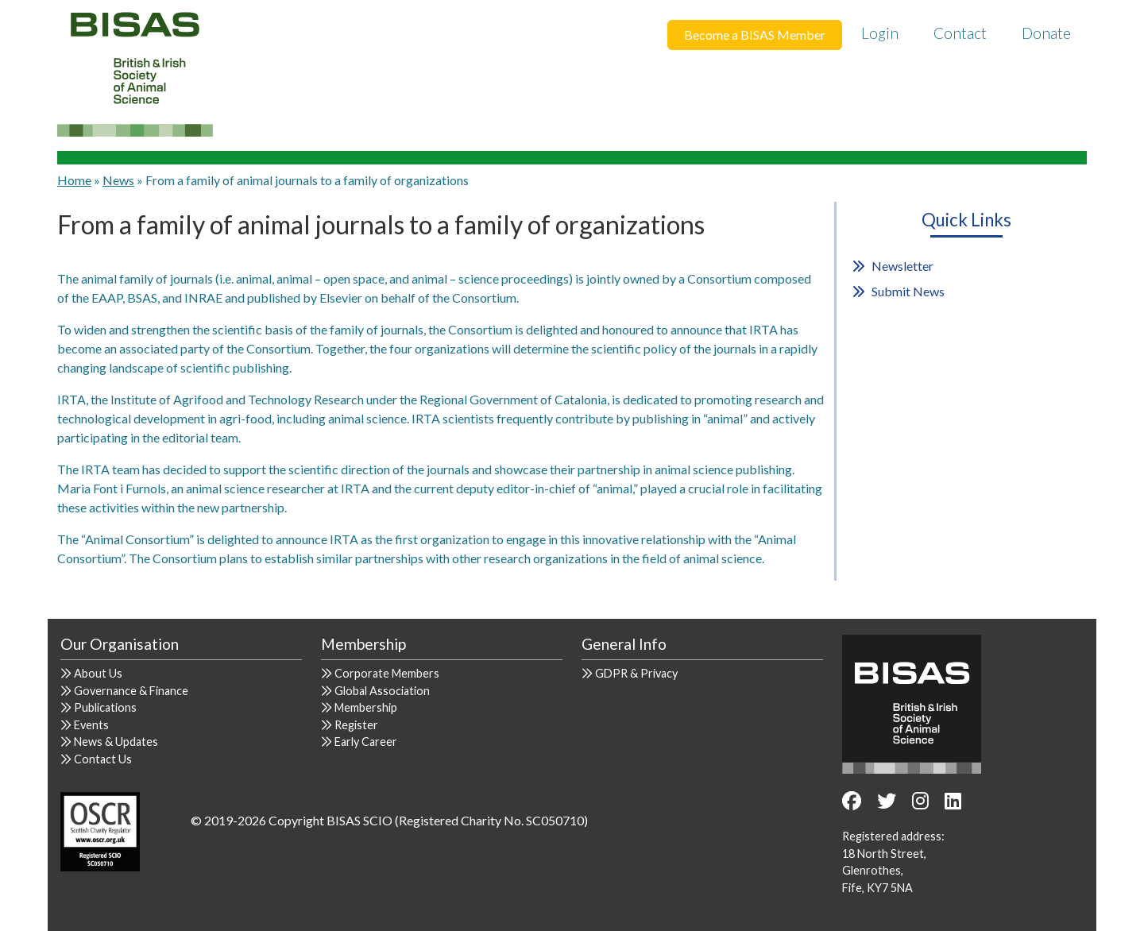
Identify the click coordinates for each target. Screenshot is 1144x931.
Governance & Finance (131, 690)
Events (91, 725)
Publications (105, 707)
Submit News (908, 291)
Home (74, 179)
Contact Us (103, 759)
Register (356, 725)
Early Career (365, 741)
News (118, 179)
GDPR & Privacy (636, 673)
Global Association (382, 690)
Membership (365, 707)
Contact (960, 33)
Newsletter (902, 265)
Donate (1046, 33)
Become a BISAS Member (754, 34)
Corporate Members (386, 673)
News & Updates (116, 741)
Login (880, 33)
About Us (98, 673)
